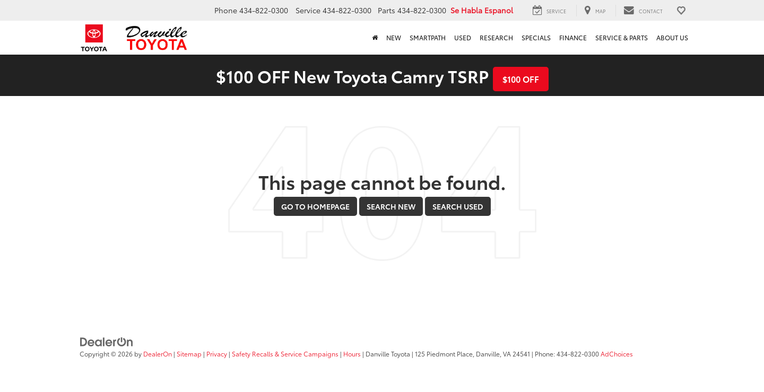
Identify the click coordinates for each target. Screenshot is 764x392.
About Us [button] (672, 37)
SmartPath (428, 37)
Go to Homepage (315, 206)
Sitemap (189, 353)
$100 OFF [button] (520, 79)
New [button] (393, 37)
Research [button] (496, 37)
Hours (352, 353)
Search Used (457, 206)
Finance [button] (573, 37)
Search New (391, 206)
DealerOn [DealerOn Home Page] (157, 353)
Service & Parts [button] (621, 37)
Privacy (216, 353)
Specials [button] (536, 37)
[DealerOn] (107, 340)
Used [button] (462, 37)
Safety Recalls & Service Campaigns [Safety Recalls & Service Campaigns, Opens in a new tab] (285, 353)
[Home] (375, 38)
